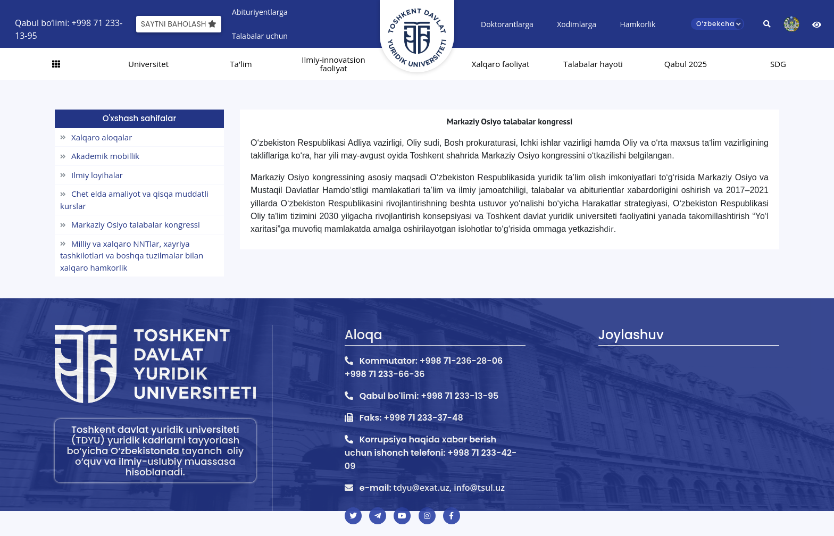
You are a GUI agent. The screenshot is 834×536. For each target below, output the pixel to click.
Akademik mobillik (99, 155)
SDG (778, 63)
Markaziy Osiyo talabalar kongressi (130, 224)
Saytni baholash (178, 24)
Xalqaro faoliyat (501, 63)
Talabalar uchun (260, 36)
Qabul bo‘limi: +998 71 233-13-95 (68, 24)
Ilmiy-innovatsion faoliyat (333, 63)
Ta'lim (241, 63)
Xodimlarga (576, 24)
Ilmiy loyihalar (91, 175)
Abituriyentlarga (260, 12)
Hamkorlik (637, 24)
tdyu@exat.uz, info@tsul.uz (449, 487)
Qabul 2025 (685, 63)
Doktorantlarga (507, 24)
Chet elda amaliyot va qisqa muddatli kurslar (134, 199)
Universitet (148, 63)
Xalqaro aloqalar (96, 137)
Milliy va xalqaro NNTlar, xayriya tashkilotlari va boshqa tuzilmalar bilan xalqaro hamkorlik (131, 255)
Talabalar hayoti (593, 63)
